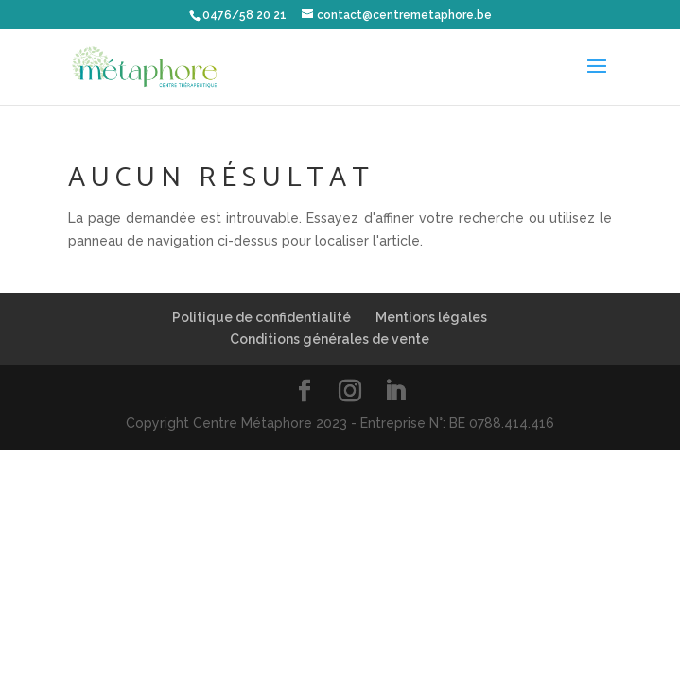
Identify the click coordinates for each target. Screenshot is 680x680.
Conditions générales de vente (329, 339)
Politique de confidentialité (261, 317)
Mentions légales (431, 317)
